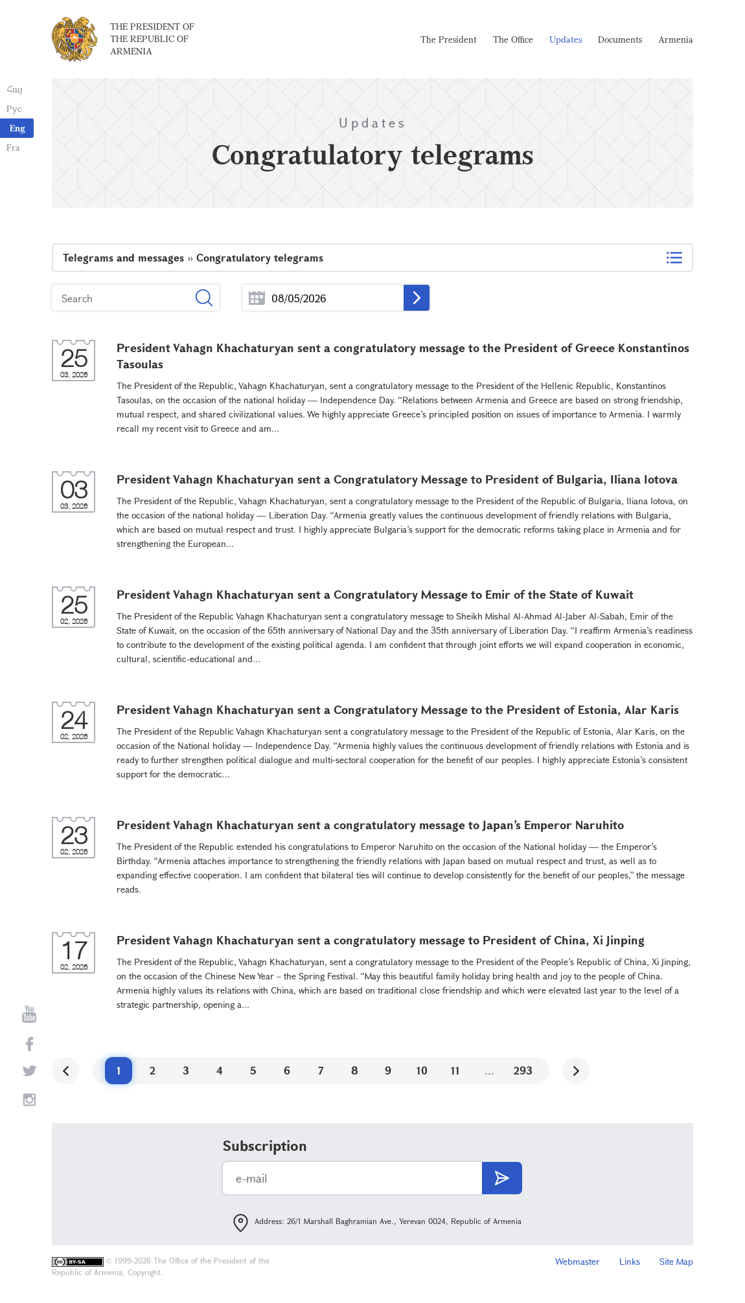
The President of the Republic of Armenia (152, 38)
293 (523, 1070)
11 (455, 1070)
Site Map (676, 1261)
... (257, 298)
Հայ (14, 89)
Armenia (675, 39)
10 (422, 1070)
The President (448, 39)
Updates (565, 39)
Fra (13, 147)
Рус (13, 108)
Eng (17, 128)
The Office (513, 39)
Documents (620, 39)
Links (629, 1261)
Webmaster (577, 1261)
